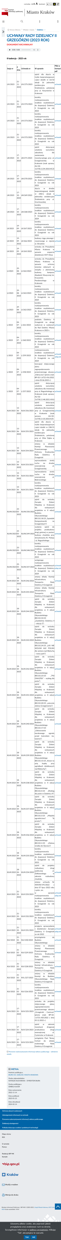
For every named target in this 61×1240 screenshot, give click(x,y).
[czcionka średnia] (34, 4)
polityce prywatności (39, 1230)
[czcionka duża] (37, 4)
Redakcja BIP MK (8, 1154)
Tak (27, 1237)
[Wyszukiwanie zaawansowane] (22, 21)
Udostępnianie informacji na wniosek (15, 1115)
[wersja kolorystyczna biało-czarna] (51, 4)
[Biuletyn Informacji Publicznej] (30, 1165)
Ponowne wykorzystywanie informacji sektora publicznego (22, 1119)
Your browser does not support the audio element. (24, 50)
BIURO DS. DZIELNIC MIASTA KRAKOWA (23, 1075)
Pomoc (4, 1147)
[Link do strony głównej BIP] (30, 13)
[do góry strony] (58, 1207)
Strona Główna (15, 30)
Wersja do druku (10, 1195)
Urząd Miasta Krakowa (41, 1207)
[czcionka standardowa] (32, 4)
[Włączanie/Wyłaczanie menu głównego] (3, 21)
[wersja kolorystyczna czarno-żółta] (54, 4)
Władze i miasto (28, 30)
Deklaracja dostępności (10, 1123)
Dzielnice (40, 30)
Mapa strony (6, 1134)
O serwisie (5, 1144)
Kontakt (4, 1157)
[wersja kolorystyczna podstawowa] (47, 4)
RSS (3, 1137)
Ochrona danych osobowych (12, 1111)
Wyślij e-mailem (10, 1184)
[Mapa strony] (40, 22)
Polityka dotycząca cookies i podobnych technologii (20, 1128)
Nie (33, 1237)
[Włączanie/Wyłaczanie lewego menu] (3, 32)
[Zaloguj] (58, 22)
